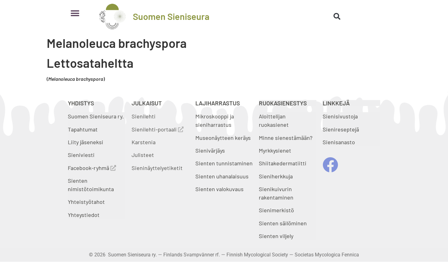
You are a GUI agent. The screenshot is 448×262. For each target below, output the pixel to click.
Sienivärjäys (210, 150)
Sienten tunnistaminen (224, 163)
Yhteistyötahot (86, 201)
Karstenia (144, 142)
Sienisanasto (339, 142)
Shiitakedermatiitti (282, 163)
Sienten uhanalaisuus (222, 176)
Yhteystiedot (84, 214)
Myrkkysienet (275, 150)
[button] (75, 13)
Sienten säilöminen (283, 223)
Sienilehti (144, 116)
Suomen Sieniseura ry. (96, 116)
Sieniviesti (82, 154)
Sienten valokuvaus (219, 189)
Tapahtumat (83, 129)
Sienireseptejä (341, 129)
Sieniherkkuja (276, 176)
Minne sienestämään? (285, 137)
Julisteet (143, 154)
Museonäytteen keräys (223, 137)
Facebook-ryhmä (92, 167)
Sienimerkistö (276, 210)
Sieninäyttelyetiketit (157, 167)
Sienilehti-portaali (158, 129)
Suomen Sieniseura (171, 16)
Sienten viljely (276, 235)
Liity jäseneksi (85, 142)
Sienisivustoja (340, 116)
